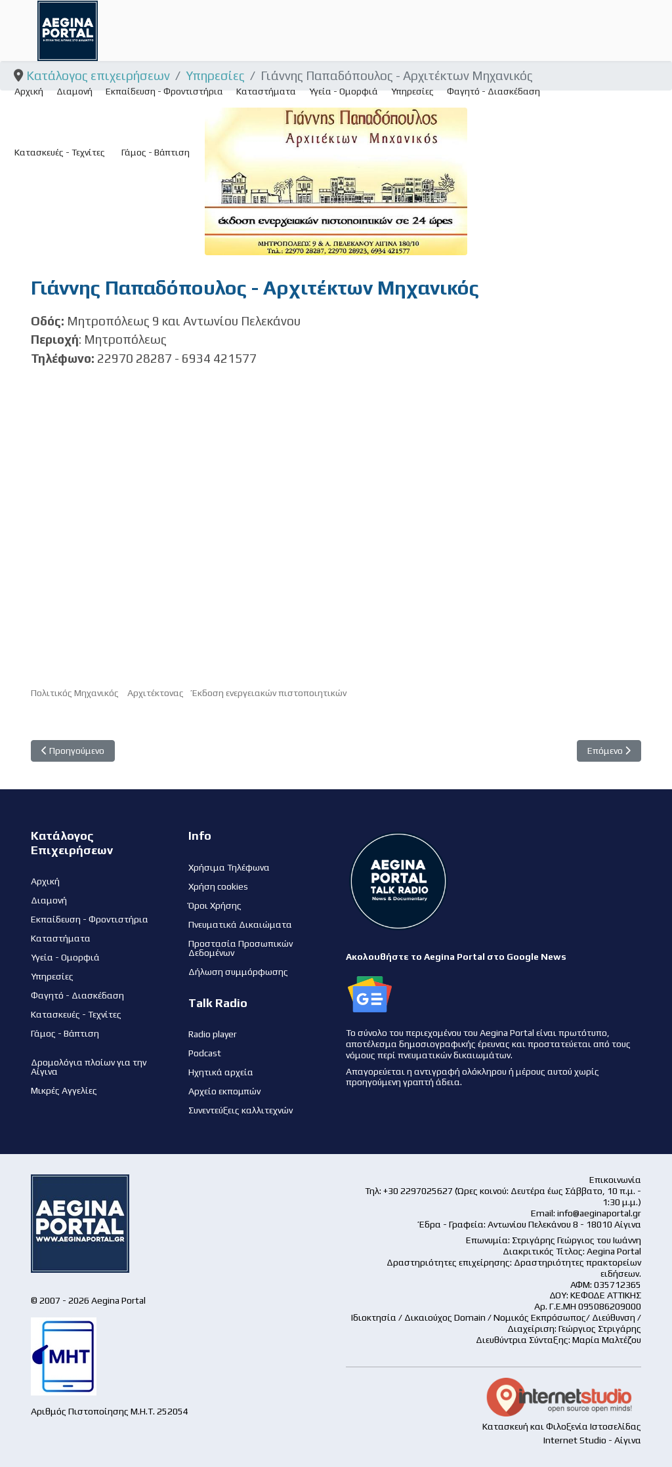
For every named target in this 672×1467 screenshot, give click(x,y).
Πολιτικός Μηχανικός (75, 693)
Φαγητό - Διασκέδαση (493, 91)
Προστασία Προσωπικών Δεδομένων (240, 948)
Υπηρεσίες (412, 91)
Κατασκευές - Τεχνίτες (59, 152)
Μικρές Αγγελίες (64, 1090)
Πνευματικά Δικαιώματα (240, 924)
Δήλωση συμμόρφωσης (238, 971)
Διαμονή (74, 91)
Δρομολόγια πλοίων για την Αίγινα (88, 1067)
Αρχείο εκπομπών (224, 1091)
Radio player (212, 1034)
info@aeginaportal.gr (599, 1213)
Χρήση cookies (218, 886)
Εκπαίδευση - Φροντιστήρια (164, 91)
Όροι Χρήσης (215, 905)
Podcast (204, 1053)
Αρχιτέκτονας (155, 693)
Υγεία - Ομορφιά (343, 91)
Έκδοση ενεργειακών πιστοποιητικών (269, 693)
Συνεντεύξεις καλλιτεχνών (240, 1110)
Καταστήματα (266, 91)
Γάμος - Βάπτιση (155, 152)
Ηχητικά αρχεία (220, 1072)
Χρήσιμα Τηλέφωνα (229, 867)
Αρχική (28, 91)
